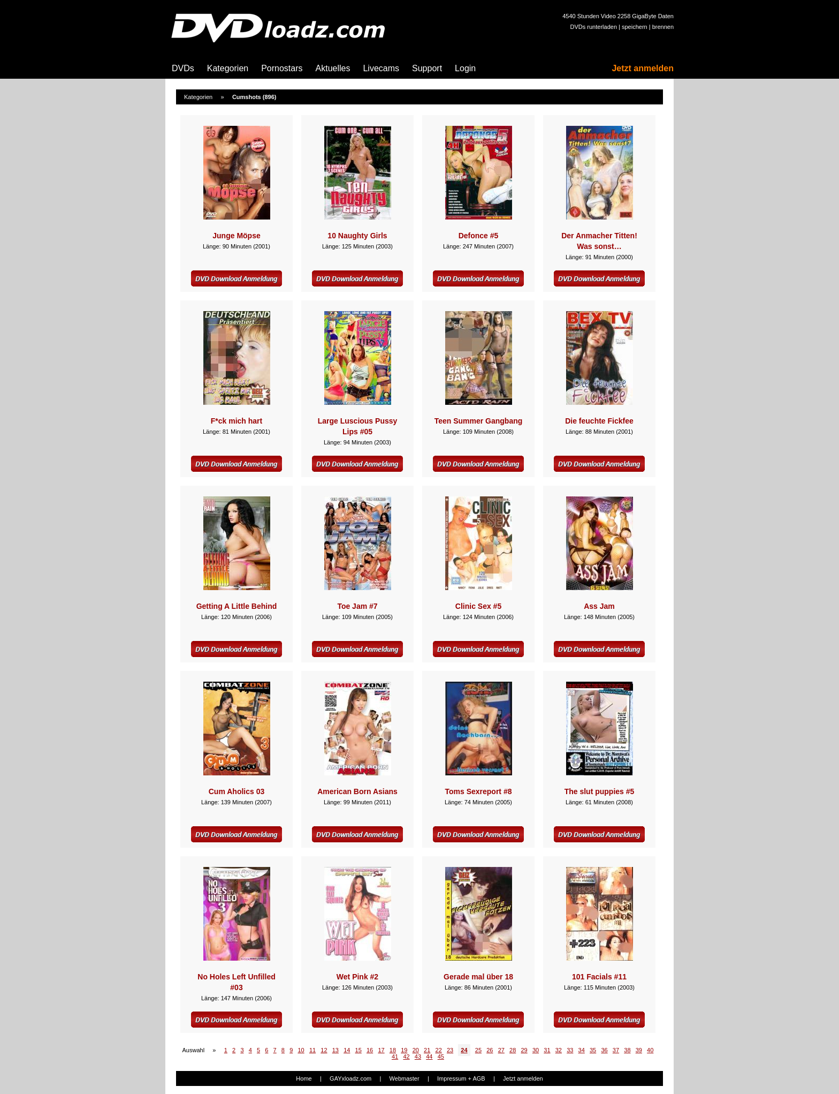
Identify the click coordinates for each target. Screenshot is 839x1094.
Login (465, 68)
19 (404, 1050)
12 (324, 1050)
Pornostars (281, 68)
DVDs (183, 68)
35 (593, 1050)
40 (650, 1050)
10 (301, 1050)
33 (570, 1050)
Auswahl (193, 1050)
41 (395, 1056)
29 (524, 1050)
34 (581, 1050)
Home (303, 1078)
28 (512, 1050)
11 (312, 1050)
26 (489, 1050)
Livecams (381, 68)
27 (501, 1050)
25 (478, 1050)
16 (370, 1050)
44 (429, 1056)
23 (450, 1050)
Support (427, 68)
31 (547, 1050)
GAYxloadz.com (350, 1078)
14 (347, 1050)
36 (604, 1050)
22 (439, 1050)
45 (441, 1056)
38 (627, 1050)
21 (427, 1050)
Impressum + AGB (461, 1078)
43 (418, 1056)
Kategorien (227, 68)
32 (558, 1050)
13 (335, 1050)
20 (416, 1050)
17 (381, 1050)
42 (406, 1056)
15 (358, 1050)
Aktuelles (333, 68)
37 (616, 1050)
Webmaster (405, 1078)
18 (393, 1050)
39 (639, 1050)
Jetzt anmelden (643, 68)
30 (535, 1050)
